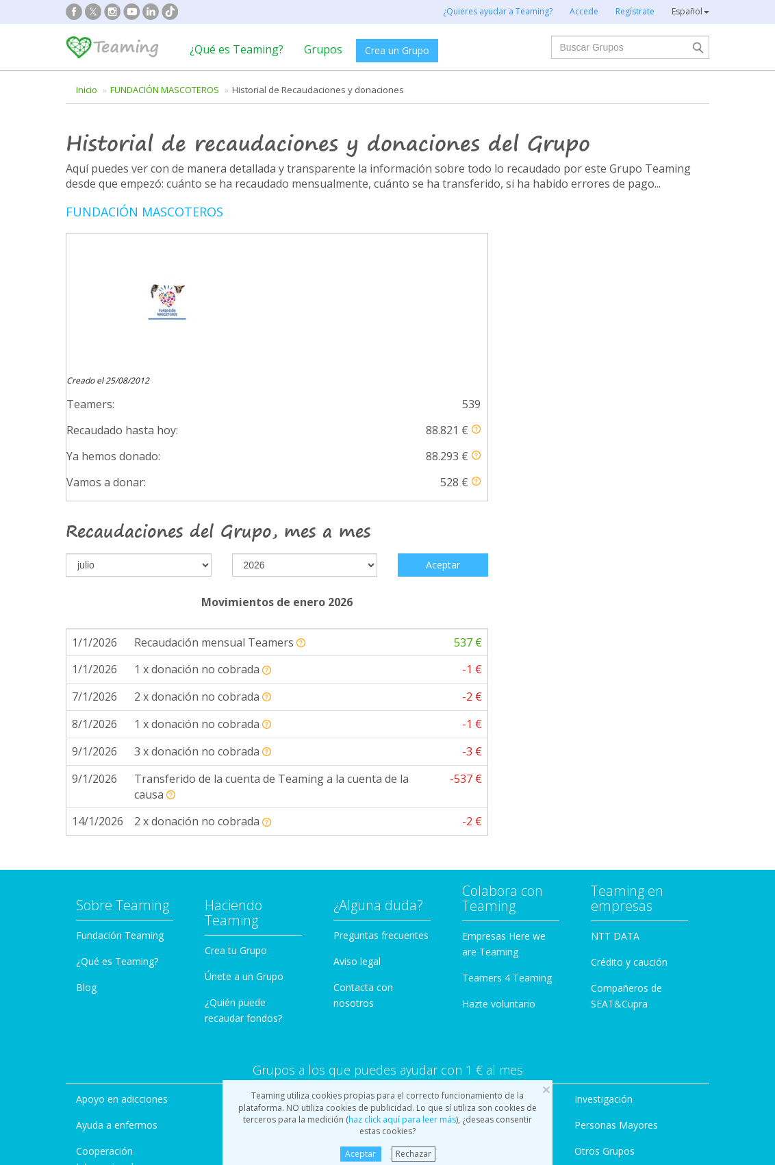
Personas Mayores (616, 1022)
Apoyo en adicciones (122, 996)
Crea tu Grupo (236, 847)
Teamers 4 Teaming (507, 874)
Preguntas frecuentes (381, 832)
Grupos (323, 49)
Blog (86, 884)
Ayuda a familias (444, 996)
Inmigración (434, 1048)
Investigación (603, 996)
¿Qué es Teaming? (236, 49)
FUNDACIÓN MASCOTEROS (164, 90)
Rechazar (413, 1154)
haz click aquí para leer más (402, 1119)
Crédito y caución (629, 859)
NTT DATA (615, 833)
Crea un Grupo (397, 50)
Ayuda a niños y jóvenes (462, 1022)
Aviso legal (357, 858)
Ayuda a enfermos (116, 1022)
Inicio (86, 90)
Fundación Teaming (120, 832)
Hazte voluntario (498, 900)
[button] (476, 294)
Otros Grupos (604, 1048)
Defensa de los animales (297, 996)
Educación (265, 1048)
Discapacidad (271, 1022)
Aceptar (360, 1154)
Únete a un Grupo (244, 873)
